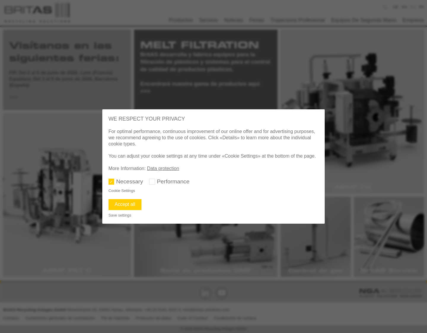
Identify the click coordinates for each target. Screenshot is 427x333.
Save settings (120, 215)
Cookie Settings (122, 190)
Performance (173, 181)
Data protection (163, 168)
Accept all (125, 204)
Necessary (129, 181)
